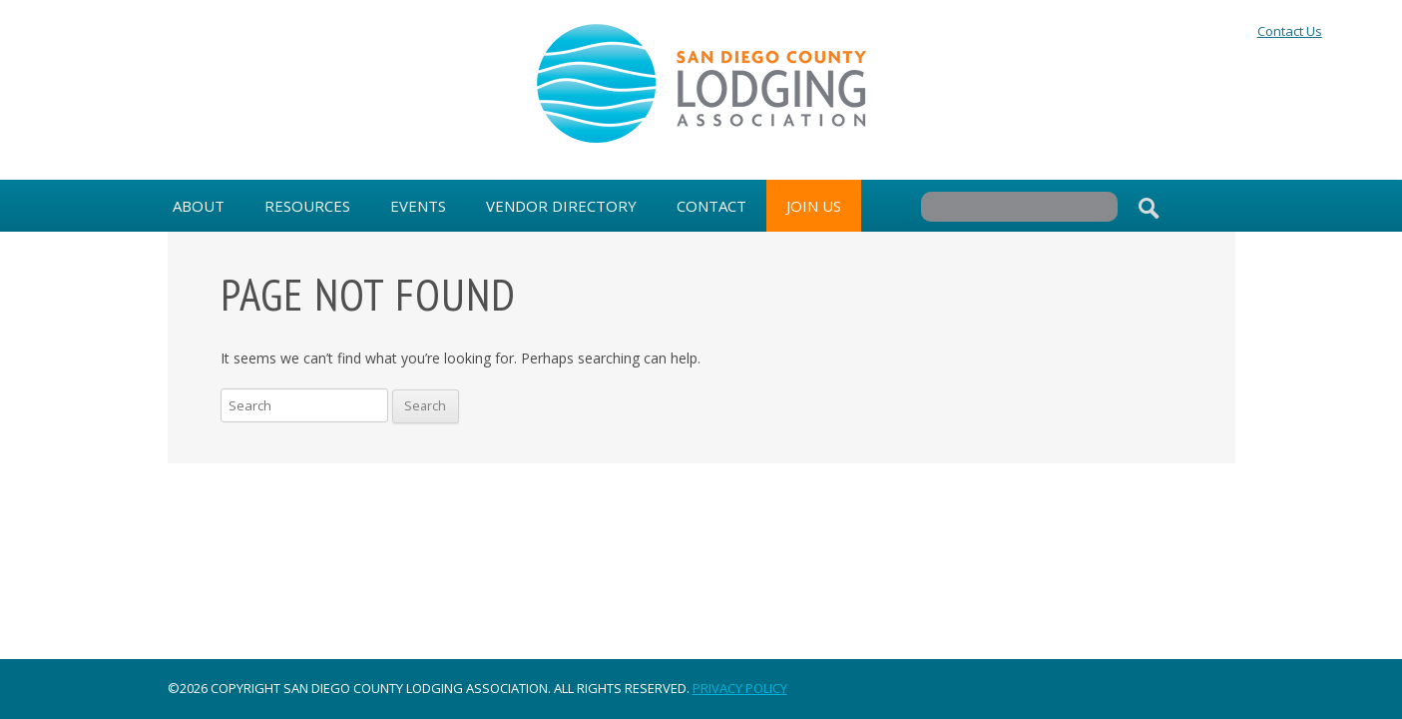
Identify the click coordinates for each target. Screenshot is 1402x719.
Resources (307, 206)
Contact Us (1289, 31)
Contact (711, 206)
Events (418, 206)
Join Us (813, 206)
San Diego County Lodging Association (701, 83)
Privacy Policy (740, 688)
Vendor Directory (561, 206)
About (199, 206)
